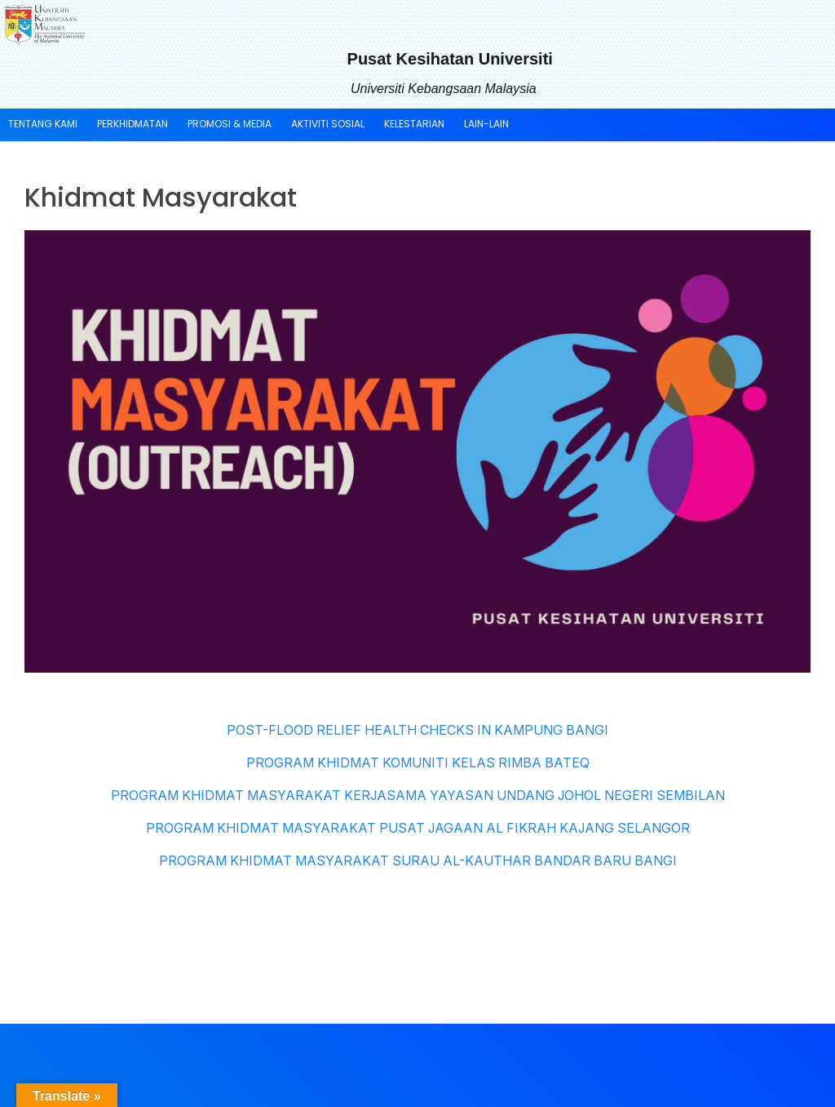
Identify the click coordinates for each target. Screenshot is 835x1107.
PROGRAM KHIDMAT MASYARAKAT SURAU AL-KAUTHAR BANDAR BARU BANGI (418, 860)
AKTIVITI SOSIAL (327, 124)
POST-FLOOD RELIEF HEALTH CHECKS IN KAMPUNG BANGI (417, 730)
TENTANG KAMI (42, 124)
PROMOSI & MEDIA (230, 124)
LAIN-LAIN (486, 124)
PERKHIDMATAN (132, 124)
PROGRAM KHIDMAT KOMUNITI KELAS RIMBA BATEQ (418, 762)
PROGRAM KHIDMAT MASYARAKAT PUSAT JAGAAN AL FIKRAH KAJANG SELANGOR (418, 828)
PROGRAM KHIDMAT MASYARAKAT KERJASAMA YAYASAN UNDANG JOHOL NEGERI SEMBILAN (418, 795)
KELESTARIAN (414, 124)
